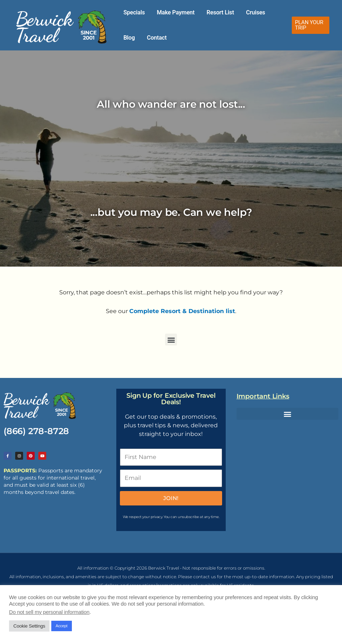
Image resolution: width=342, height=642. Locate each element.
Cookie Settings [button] (29, 626)
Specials (131, 12)
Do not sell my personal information (49, 612)
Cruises (238, 12)
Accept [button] (61, 626)
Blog (261, 12)
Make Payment (168, 12)
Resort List (208, 12)
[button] (308, 25)
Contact (131, 37)
